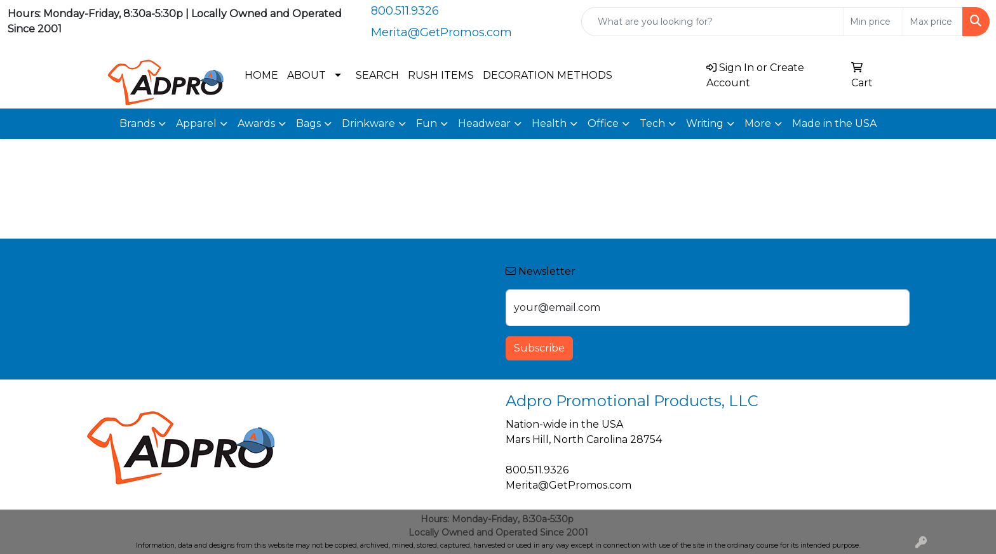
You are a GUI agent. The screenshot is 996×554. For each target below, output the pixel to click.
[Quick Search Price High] (933, 21)
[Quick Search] (712, 21)
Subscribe (539, 348)
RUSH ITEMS (441, 75)
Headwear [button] (484, 123)
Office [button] (603, 123)
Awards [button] (256, 123)
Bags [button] (308, 123)
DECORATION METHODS (547, 75)
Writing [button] (704, 123)
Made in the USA (834, 123)
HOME (261, 75)
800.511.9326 (405, 11)
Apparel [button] (196, 123)
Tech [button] (652, 123)
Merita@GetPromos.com (441, 32)
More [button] (757, 123)
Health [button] (549, 123)
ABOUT (306, 75)
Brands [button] (137, 123)
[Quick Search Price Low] (873, 21)
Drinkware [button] (368, 123)
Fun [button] (426, 123)
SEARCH (377, 75)
